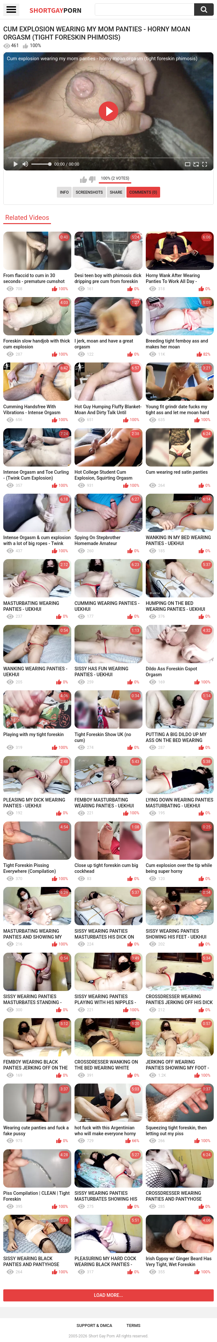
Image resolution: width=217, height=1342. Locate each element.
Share (116, 192)
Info (64, 192)
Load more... (108, 1295)
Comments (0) (143, 192)
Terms (133, 1325)
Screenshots (89, 192)
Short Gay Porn (102, 1336)
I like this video (83, 179)
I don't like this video (92, 179)
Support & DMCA (94, 1325)
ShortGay (55, 10)
